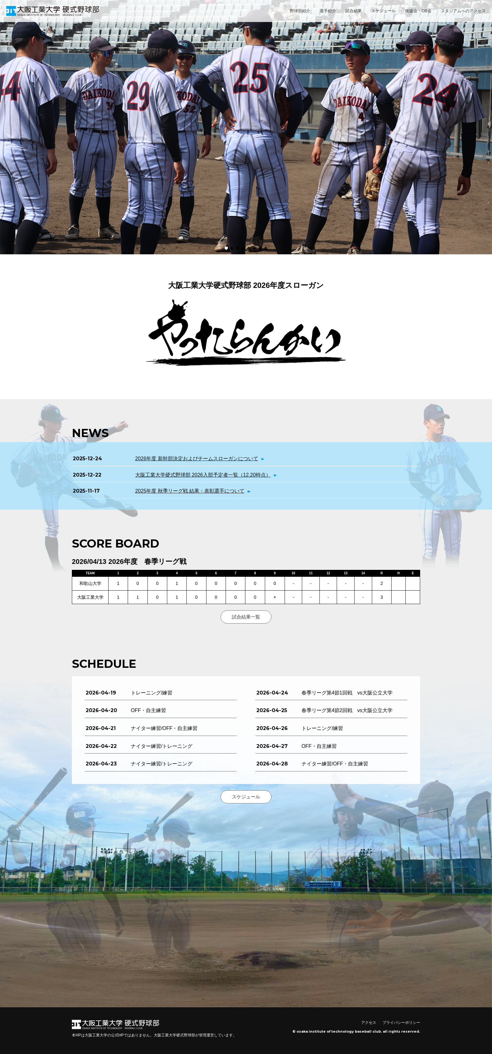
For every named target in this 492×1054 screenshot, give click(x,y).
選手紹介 (328, 10)
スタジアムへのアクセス (463, 10)
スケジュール (383, 10)
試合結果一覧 (246, 616)
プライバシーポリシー (401, 1022)
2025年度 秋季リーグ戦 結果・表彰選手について (189, 491)
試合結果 (353, 10)
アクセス (368, 1022)
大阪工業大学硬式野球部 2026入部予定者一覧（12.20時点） (203, 475)
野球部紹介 (300, 10)
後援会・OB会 (418, 10)
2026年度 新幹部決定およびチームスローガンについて (196, 458)
